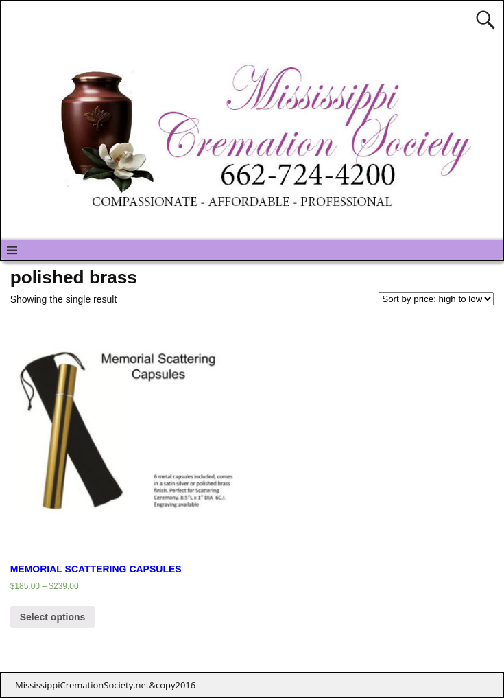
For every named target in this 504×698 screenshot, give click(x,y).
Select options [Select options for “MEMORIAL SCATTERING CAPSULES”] (53, 617)
